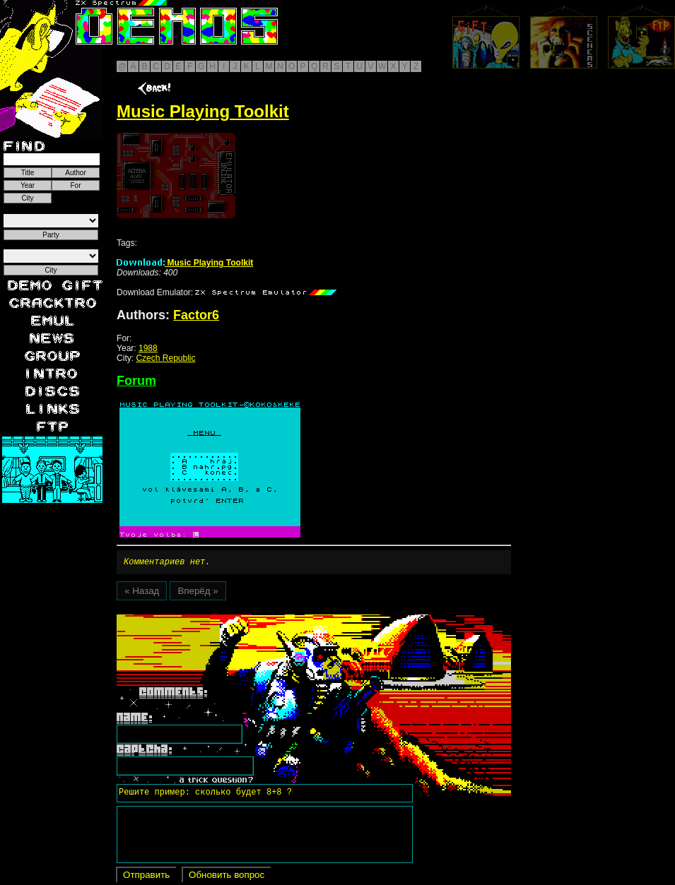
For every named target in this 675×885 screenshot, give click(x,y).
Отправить (146, 877)
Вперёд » (197, 593)
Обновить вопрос (226, 877)
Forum (136, 381)
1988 (148, 348)
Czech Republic (165, 358)
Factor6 (196, 315)
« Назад (141, 593)
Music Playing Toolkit (185, 263)
